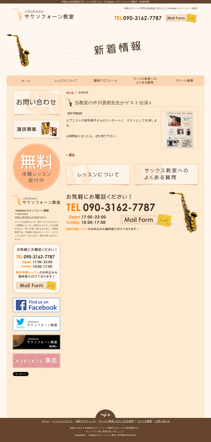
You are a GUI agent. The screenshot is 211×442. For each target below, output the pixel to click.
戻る (72, 154)
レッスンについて (62, 421)
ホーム (70, 92)
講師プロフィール (86, 421)
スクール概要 (144, 421)
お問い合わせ (162, 421)
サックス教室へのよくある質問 (116, 421)
